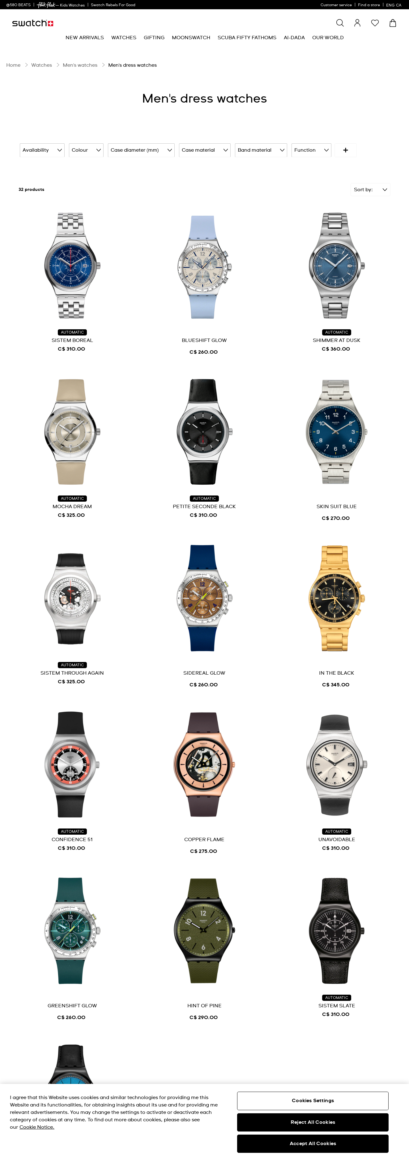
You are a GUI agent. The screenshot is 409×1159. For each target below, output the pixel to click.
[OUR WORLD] (328, 38)
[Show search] (340, 23)
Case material (200, 149)
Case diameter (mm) (138, 149)
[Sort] (370, 188)
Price (343, 149)
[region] (204, 1121)
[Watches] (123, 38)
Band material (255, 149)
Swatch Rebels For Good (113, 5)
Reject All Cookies (313, 1122)
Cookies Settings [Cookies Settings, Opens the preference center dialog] (313, 1100)
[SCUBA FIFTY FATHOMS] (247, 38)
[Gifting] (154, 38)
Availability (41, 149)
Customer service (336, 5)
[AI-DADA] (294, 38)
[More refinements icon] (372, 149)
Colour (84, 149)
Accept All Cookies (313, 1143)
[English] (394, 4)
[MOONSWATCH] (191, 38)
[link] (46, 5)
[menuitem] (85, 38)
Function (305, 149)
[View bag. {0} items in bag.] (393, 23)
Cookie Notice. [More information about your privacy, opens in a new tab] (36, 1127)
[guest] (357, 23)
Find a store (369, 5)
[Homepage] (32, 23)
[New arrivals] (85, 38)
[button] (375, 23)
